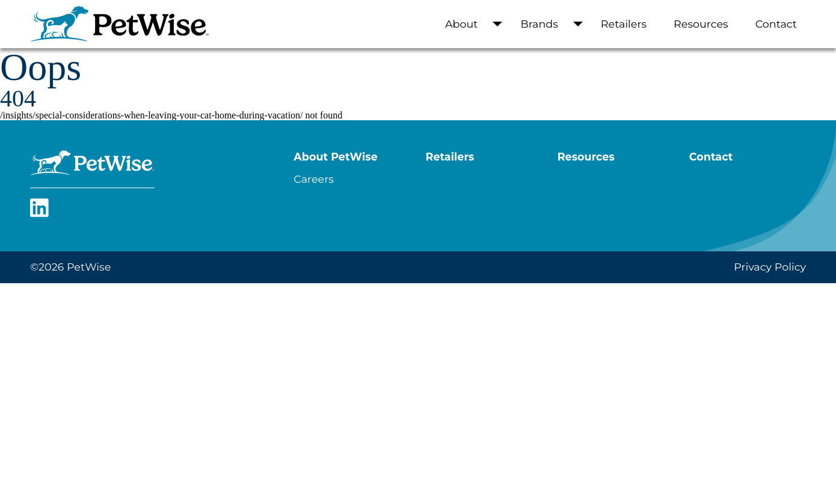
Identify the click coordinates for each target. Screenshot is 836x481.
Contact (776, 23)
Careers (313, 179)
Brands (539, 23)
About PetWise (335, 156)
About (461, 23)
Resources (701, 23)
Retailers (624, 23)
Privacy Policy (770, 266)
